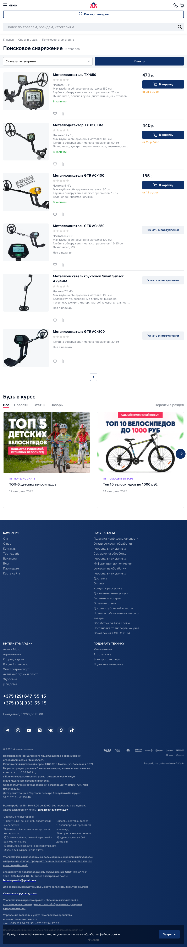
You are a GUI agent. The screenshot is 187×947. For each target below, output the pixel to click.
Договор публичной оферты (113, 608)
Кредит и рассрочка (108, 588)
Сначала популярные (48, 61)
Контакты (9, 548)
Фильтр (139, 61)
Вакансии (10, 558)
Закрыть (169, 934)
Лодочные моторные (108, 664)
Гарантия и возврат (107, 598)
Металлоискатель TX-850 (74, 75)
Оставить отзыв (105, 603)
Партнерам (11, 568)
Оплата (99, 583)
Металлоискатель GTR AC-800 (79, 331)
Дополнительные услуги (111, 593)
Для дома (10, 684)
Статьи (39, 405)
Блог (6, 563)
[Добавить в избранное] (56, 113)
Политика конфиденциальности (116, 538)
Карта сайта (11, 573)
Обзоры (57, 405)
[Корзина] (182, 5)
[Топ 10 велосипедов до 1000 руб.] (140, 460)
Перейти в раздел (169, 405)
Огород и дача (13, 659)
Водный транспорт (16, 664)
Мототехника (103, 649)
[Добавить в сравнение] (63, 113)
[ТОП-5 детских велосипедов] (46, 460)
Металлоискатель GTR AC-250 (79, 226)
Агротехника (12, 654)
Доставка (100, 578)
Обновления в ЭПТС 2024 (112, 633)
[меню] (10, 5)
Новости (21, 405)
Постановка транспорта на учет (116, 628)
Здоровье (10, 679)
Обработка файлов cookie (112, 623)
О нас (7, 543)
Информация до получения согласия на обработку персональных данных (113, 568)
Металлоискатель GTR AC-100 (78, 175)
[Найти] (180, 27)
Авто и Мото (11, 649)
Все (6, 405)
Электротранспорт (16, 669)
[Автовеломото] (93, 5)
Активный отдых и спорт (20, 674)
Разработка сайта (155, 763)
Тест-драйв (11, 553)
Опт (5, 538)
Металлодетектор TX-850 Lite (78, 125)
